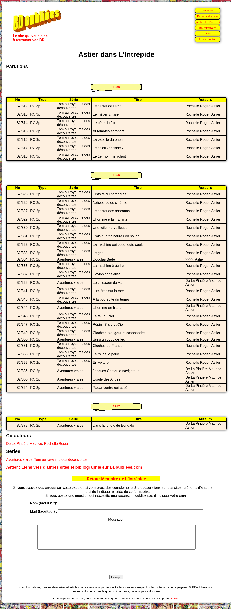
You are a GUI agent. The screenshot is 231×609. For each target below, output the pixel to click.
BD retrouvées (207, 27)
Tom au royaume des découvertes (60, 459)
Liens (207, 33)
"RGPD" (175, 603)
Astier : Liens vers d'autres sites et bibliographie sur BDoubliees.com (74, 467)
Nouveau (207, 10)
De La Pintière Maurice (24, 443)
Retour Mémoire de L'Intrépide (116, 478)
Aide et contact (207, 39)
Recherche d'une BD (208, 22)
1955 (116, 87)
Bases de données (207, 16)
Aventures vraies (19, 459)
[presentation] (116, 567)
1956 (116, 175)
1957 (116, 406)
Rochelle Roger (56, 443)
